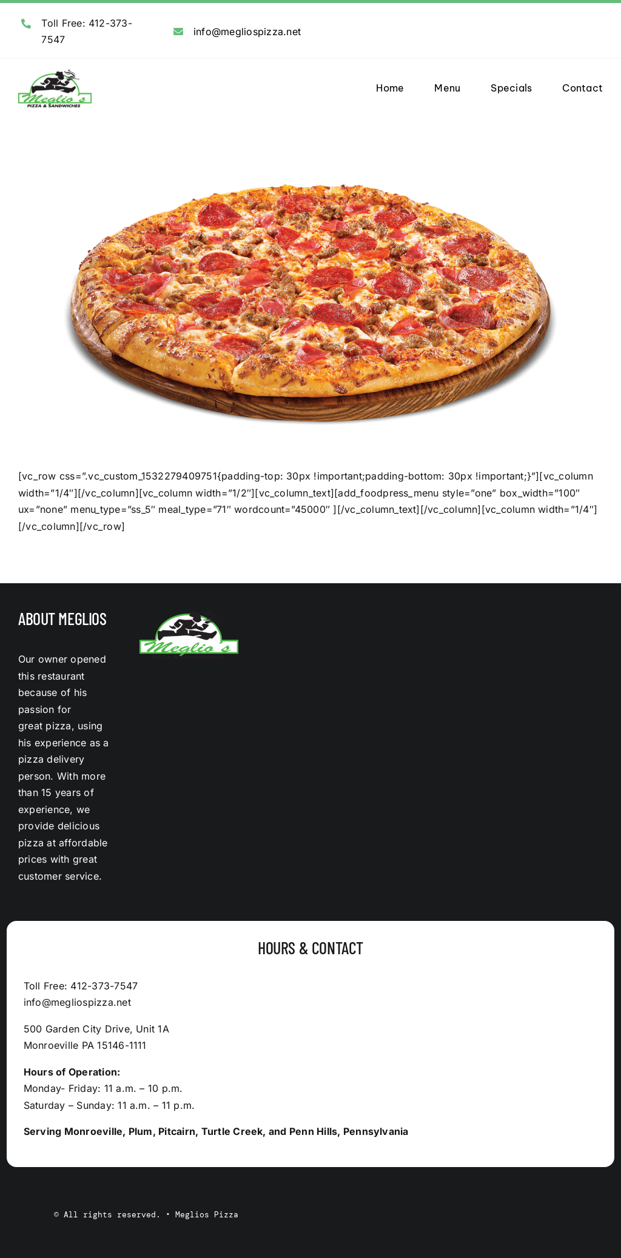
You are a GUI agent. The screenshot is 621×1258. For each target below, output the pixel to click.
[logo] (55, 75)
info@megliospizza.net (247, 31)
